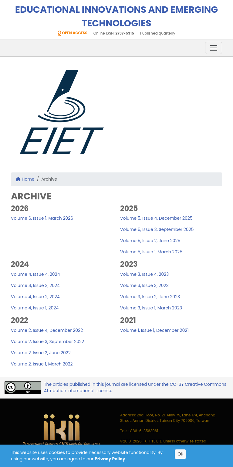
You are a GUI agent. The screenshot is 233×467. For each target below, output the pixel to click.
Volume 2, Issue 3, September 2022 (47, 342)
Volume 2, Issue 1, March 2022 (42, 364)
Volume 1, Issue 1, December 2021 (154, 330)
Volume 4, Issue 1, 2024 (35, 308)
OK (180, 454)
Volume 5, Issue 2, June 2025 (150, 241)
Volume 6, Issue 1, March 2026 (42, 218)
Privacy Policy (110, 459)
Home (25, 179)
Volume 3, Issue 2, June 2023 (150, 297)
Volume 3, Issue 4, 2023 (144, 274)
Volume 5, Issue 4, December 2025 (156, 218)
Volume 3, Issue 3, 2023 (144, 285)
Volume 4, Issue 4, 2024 (35, 274)
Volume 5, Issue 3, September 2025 (157, 229)
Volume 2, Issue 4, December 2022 (47, 330)
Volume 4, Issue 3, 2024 (35, 285)
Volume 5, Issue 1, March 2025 (151, 252)
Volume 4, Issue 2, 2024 (35, 297)
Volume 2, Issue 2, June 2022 (41, 353)
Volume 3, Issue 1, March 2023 (151, 308)
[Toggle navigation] (213, 48)
